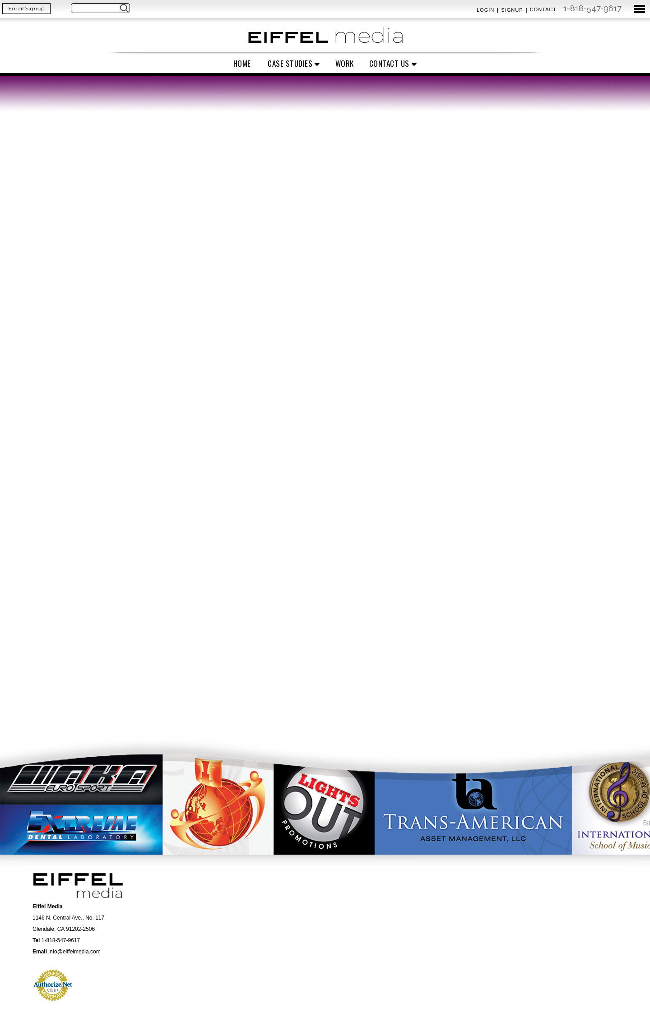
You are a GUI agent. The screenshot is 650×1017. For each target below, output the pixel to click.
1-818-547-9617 (592, 8)
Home (242, 63)
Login (485, 10)
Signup (512, 10)
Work (344, 63)
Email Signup (26, 8)
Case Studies (290, 63)
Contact (543, 9)
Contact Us (389, 63)
